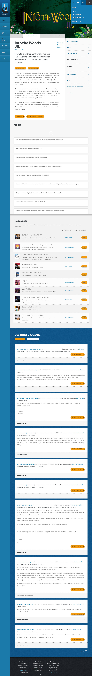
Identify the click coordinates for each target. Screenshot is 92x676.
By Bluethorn (21, 603)
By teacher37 (21, 463)
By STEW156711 (21, 432)
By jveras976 (21, 397)
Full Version (16, 36)
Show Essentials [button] (72, 41)
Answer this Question (77, 353)
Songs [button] (69, 47)
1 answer (22, 359)
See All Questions (32, 338)
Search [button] (83, 2)
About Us (4, 59)
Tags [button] (68, 80)
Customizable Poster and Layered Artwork (37, 245)
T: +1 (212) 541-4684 (22, 669)
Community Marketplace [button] (75, 86)
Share (59, 47)
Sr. (43, 36)
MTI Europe (77, 14)
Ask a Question (19, 338)
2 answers (22, 618)
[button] (78, 2)
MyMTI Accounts (73, 2)
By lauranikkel (22, 369)
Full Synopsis (19, 116)
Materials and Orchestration (34, 116)
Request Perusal (20, 68)
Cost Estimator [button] (72, 53)
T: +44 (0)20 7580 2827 (38, 668)
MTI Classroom (4, 33)
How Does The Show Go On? (32, 272)
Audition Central (73, 59)
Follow (60, 45)
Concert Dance (4, 39)
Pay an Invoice (75, 21)
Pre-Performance (81, 230)
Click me (15, 49)
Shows (3, 20)
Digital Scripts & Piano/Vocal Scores (35, 254)
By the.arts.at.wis (23, 348)
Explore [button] (69, 93)
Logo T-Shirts (27, 288)
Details (84, 237)
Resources (4, 26)
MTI (74, 11)
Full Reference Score (29, 264)
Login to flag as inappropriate (52, 348)
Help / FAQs (5, 46)
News (3, 52)
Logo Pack (25, 280)
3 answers (22, 644)
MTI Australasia (79, 18)
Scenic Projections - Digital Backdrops (35, 296)
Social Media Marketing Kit (31, 306)
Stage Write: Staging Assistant (32, 314)
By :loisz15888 (21, 628)
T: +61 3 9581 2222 (54, 671)
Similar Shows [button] (72, 74)
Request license (33, 68)
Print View (61, 42)
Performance (67, 230)
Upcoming (70, 66)
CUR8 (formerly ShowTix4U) (32, 235)
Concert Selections (55, 36)
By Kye (19, 504)
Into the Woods (83, 348)
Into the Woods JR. (31, 36)
